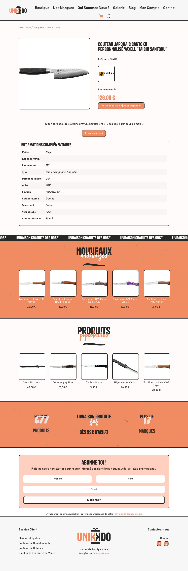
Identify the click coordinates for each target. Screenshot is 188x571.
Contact (169, 8)
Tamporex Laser (101, 553)
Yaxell (57, 27)
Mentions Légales (29, 538)
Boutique (42, 8)
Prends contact (94, 133)
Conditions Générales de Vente (37, 553)
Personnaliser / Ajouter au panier (121, 105)
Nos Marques (63, 8)
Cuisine (49, 27)
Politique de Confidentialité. (128, 514)
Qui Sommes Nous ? (93, 8)
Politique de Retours (31, 548)
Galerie (119, 8)
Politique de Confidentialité (35, 543)
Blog (132, 8)
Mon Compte (149, 8)
